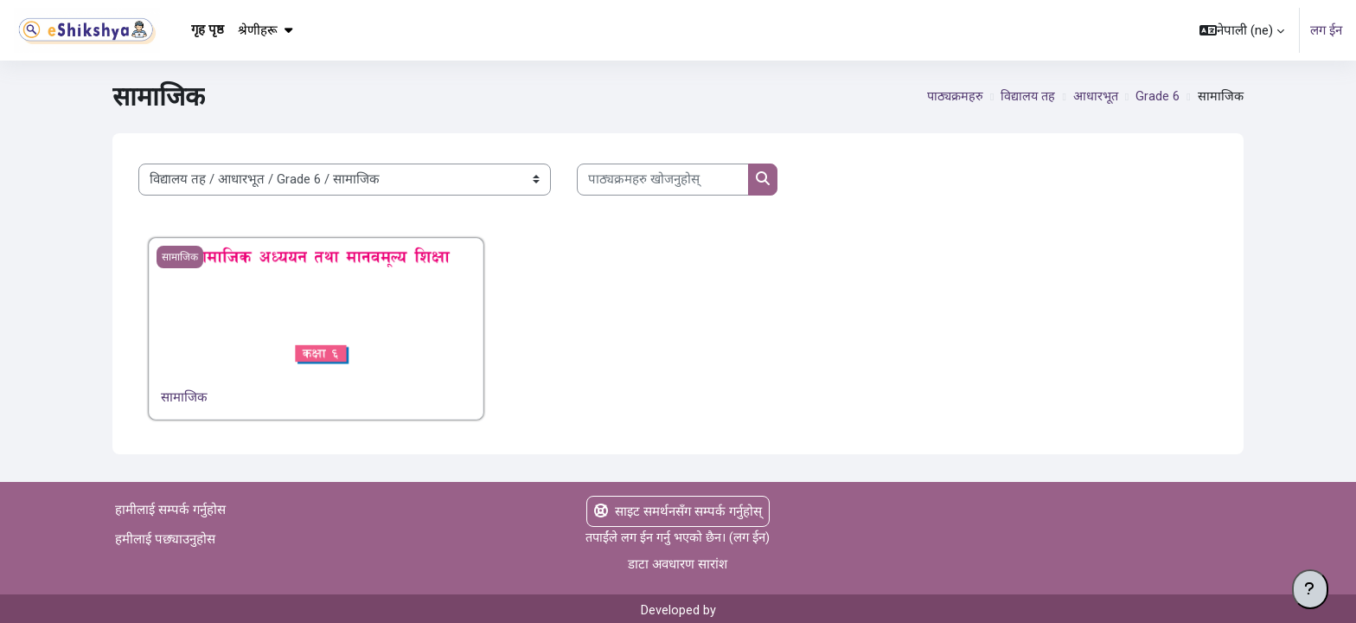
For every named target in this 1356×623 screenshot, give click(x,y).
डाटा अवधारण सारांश (677, 564)
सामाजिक (184, 397)
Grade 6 (1157, 97)
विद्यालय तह (1024, 97)
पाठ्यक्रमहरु (949, 97)
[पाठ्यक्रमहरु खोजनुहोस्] (663, 180)
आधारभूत (1094, 97)
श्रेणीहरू (265, 30)
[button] (1241, 30)
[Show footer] (1310, 589)
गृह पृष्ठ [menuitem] (207, 29)
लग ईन (1326, 30)
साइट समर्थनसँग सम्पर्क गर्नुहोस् (678, 511)
